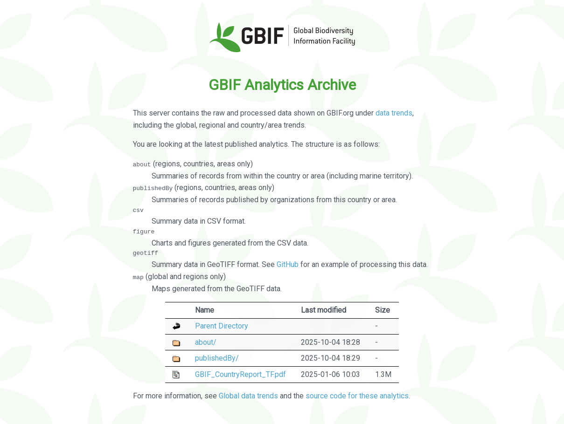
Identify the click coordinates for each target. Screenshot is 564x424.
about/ (205, 341)
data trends (394, 113)
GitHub (288, 264)
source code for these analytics (357, 395)
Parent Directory (221, 325)
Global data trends (248, 395)
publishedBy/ (217, 358)
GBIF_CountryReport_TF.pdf (240, 373)
